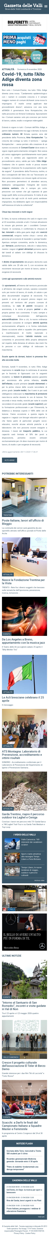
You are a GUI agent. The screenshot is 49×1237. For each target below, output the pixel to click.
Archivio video (39, 880)
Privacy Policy (19, 1233)
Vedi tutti (41, 1217)
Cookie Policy (30, 1233)
